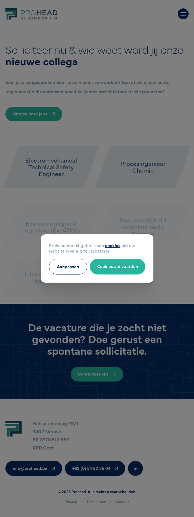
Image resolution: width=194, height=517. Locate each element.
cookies (112, 245)
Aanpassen (68, 266)
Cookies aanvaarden (117, 266)
